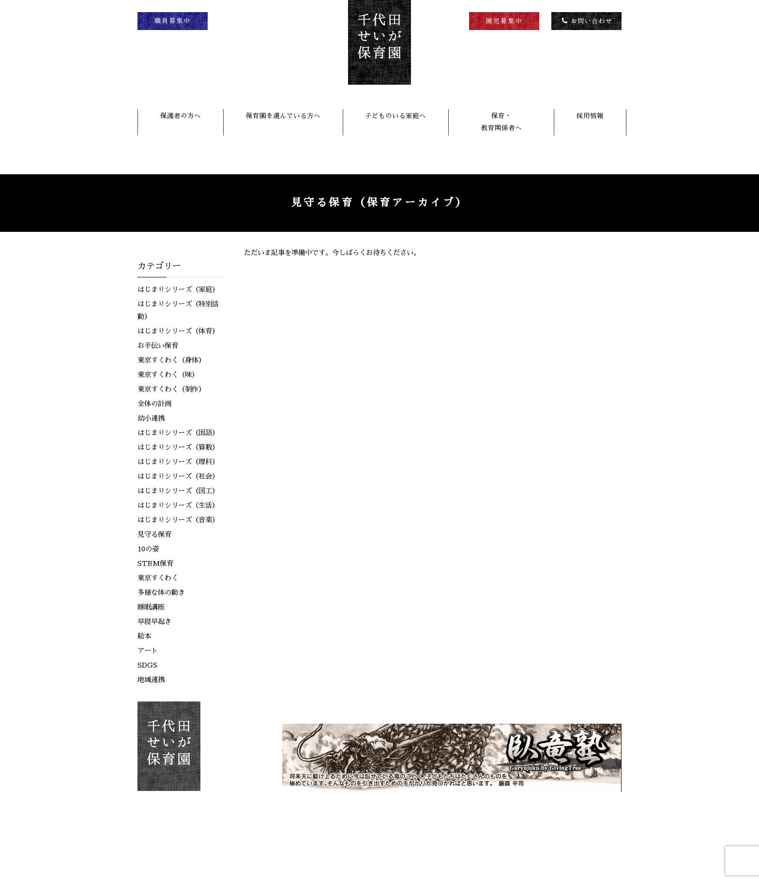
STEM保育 (155, 563)
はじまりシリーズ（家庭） (178, 289)
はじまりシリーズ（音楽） (178, 520)
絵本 (144, 636)
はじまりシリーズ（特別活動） (178, 310)
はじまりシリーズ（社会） (178, 476)
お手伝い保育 (157, 345)
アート (147, 650)
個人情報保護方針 (542, 845)
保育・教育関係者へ (501, 122)
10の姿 (148, 549)
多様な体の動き (161, 592)
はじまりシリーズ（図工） (178, 490)
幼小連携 (151, 418)
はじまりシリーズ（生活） (178, 505)
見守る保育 (154, 534)
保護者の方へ (180, 116)
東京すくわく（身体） (171, 360)
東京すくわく (157, 578)
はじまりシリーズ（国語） (178, 432)
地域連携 (151, 679)
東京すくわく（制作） (171, 389)
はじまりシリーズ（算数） (178, 447)
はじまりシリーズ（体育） (178, 331)
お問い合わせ (445, 845)
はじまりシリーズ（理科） (178, 461)
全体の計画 (154, 403)
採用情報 (590, 116)
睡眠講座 (151, 607)
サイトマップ (600, 845)
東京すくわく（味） (167, 374)
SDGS (147, 665)
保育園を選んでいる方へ (283, 116)
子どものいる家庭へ (395, 116)
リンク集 (491, 845)
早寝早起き (154, 621)
